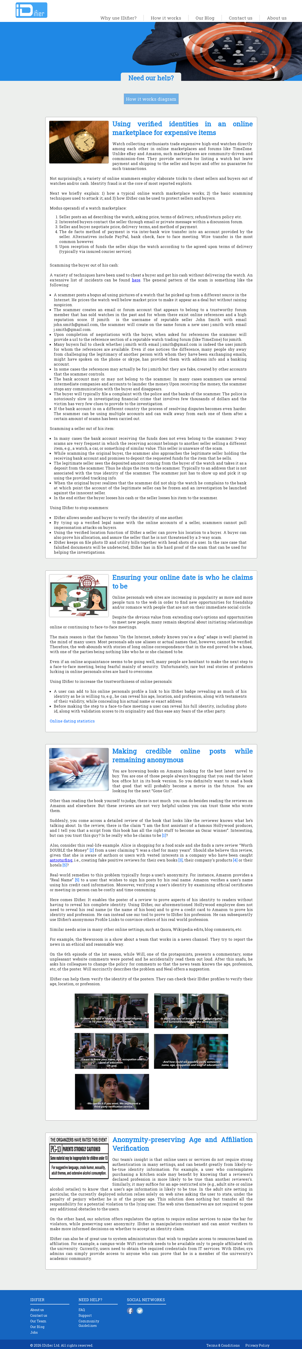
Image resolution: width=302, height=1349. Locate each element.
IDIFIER (37, 1299)
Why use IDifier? (118, 18)
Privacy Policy (257, 1345)
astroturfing (61, 860)
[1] (164, 835)
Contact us (240, 18)
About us (277, 18)
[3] (180, 860)
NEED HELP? (90, 1299)
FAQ (82, 1310)
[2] (92, 850)
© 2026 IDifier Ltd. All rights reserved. (61, 1345)
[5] (65, 864)
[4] (235, 860)
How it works (166, 18)
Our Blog (205, 18)
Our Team (38, 1321)
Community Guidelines (89, 1323)
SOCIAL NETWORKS (146, 1299)
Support (85, 1315)
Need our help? (151, 78)
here (136, 279)
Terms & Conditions (223, 1345)
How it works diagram (151, 99)
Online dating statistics (72, 720)
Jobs (34, 1332)
